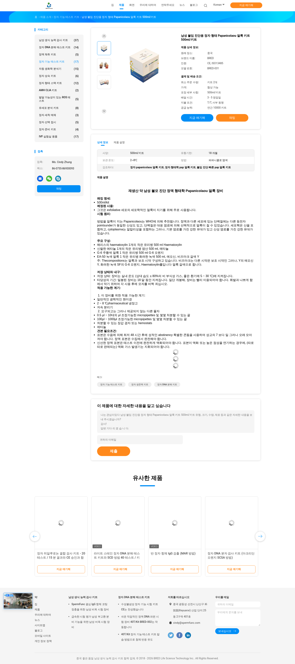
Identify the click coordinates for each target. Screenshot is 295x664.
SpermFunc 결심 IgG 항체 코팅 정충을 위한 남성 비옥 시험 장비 (90, 607)
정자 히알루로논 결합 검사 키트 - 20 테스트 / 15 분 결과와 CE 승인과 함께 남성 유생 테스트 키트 (61, 557)
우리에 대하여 (43, 614)
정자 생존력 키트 (139, 384)
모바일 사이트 (43, 635)
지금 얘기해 (246, 5)
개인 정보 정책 (43, 641)
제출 (113, 451)
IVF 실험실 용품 (59, 137)
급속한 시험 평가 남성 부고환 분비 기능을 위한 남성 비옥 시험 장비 (90, 622)
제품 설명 (119, 142)
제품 (37, 609)
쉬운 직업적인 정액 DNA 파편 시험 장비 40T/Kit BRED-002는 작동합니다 (140, 622)
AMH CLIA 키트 (59, 90)
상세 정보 (102, 142)
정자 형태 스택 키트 (59, 83)
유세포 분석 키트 (59, 108)
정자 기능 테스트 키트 (59, 62)
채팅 (59, 188)
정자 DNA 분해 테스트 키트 (59, 47)
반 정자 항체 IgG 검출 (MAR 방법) (173, 553)
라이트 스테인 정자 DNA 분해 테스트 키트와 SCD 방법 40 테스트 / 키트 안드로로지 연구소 (117, 557)
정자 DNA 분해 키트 (167, 384)
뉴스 (37, 619)
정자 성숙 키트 (59, 76)
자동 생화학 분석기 (59, 69)
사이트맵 (40, 625)
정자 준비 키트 (59, 129)
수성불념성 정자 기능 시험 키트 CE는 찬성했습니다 (139, 607)
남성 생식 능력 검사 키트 (59, 40)
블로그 (39, 630)
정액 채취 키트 (59, 54)
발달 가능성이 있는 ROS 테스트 (59, 99)
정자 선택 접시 (59, 122)
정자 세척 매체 (59, 115)
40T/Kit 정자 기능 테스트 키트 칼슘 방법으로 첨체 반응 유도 (140, 637)
